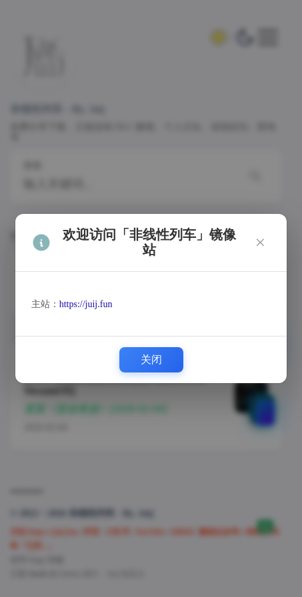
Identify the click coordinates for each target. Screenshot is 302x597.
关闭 (151, 359)
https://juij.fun (86, 304)
